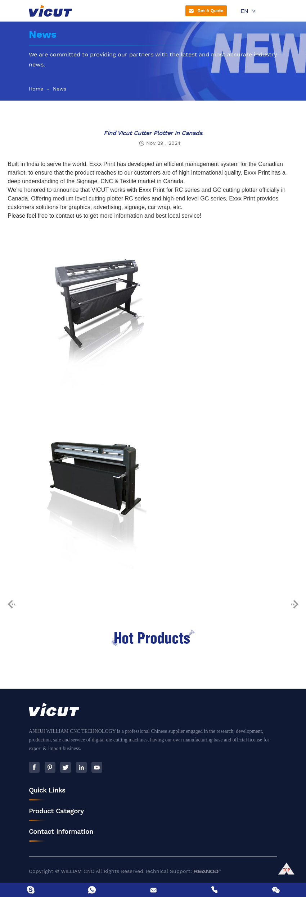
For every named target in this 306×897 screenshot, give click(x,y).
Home (36, 89)
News (59, 89)
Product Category (56, 814)
